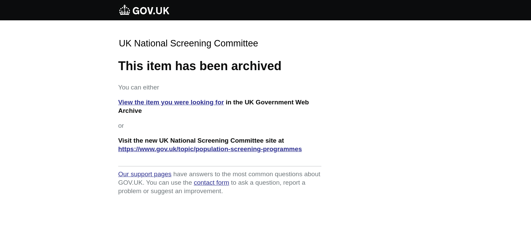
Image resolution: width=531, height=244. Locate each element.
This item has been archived (199, 66)
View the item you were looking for (171, 102)
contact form (211, 182)
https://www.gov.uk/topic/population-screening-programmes (210, 148)
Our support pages (144, 174)
